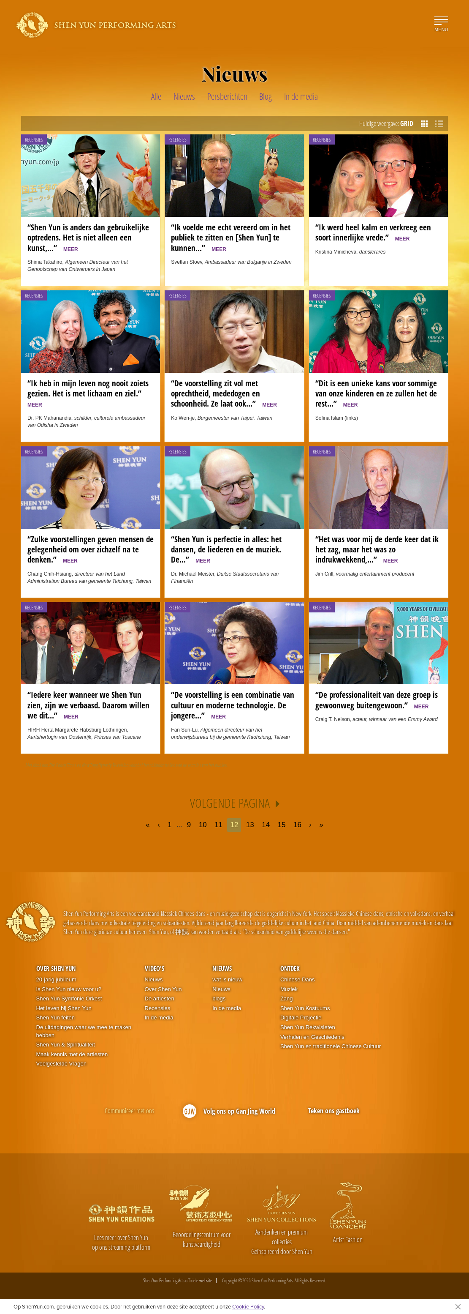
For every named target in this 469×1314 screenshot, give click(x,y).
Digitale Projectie (301, 1017)
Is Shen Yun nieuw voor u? (68, 989)
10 (203, 825)
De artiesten (159, 998)
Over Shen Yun (56, 968)
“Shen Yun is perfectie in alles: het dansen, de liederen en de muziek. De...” (226, 549)
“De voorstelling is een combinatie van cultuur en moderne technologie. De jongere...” (232, 705)
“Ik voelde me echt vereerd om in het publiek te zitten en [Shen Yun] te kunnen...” (230, 237)
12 (234, 825)
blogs (218, 998)
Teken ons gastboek (334, 1110)
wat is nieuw (227, 979)
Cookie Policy (248, 1306)
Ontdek (290, 968)
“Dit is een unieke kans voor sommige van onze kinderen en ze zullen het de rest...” (376, 393)
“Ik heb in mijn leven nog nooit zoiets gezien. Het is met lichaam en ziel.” (88, 392)
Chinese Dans (297, 979)
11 (218, 825)
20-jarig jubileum (56, 979)
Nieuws (154, 979)
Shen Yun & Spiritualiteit (65, 1044)
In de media (159, 1017)
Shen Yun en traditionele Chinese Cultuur (330, 1046)
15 (282, 825)
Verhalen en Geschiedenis (312, 1037)
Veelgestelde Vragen (61, 1063)
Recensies (34, 139)
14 (266, 825)
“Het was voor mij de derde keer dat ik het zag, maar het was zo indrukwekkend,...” (377, 549)
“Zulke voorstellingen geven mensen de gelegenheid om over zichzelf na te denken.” (90, 549)
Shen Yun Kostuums (305, 1008)
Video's (154, 968)
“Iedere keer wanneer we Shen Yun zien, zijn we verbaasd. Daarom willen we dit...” (88, 705)
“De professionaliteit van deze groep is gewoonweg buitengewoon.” (376, 699)
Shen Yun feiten (55, 1017)
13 (250, 825)
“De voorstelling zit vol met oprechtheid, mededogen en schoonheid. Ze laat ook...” (224, 393)
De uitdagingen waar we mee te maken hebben (83, 1031)
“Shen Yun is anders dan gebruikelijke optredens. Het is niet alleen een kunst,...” (88, 237)
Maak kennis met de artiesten (72, 1054)
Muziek (289, 989)
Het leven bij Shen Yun (64, 1008)
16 (297, 825)
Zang (286, 998)
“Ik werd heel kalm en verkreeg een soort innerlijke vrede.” (373, 232)
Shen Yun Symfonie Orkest (69, 998)
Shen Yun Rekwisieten (307, 1027)
